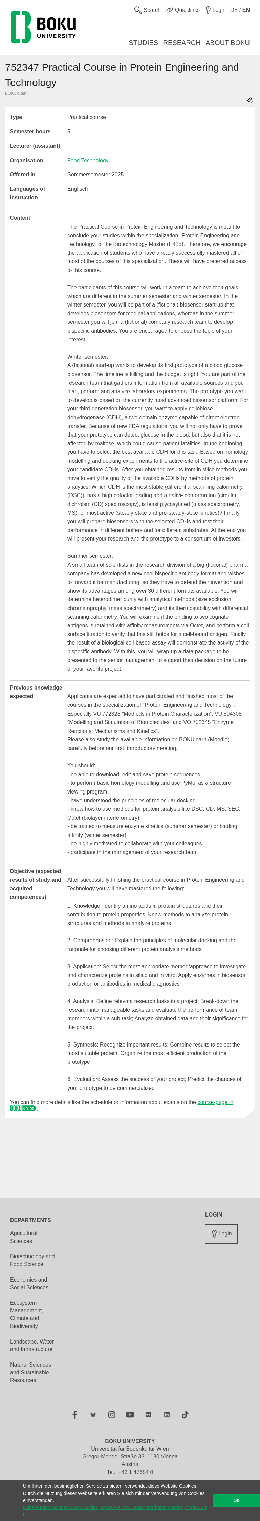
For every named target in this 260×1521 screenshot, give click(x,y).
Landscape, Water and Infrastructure (32, 1345)
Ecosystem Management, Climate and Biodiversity (26, 1314)
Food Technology (88, 160)
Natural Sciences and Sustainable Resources (30, 1372)
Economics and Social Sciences (29, 1283)
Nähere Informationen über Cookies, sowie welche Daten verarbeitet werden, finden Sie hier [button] (115, 1511)
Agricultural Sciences (23, 1237)
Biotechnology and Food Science (32, 1260)
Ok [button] (236, 1500)
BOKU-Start (15, 93)
